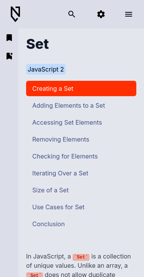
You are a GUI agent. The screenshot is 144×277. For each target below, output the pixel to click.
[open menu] (128, 14)
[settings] (101, 14)
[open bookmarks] (9, 37)
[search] (72, 14)
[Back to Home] (18, 14)
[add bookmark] (9, 56)
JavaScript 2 (46, 69)
